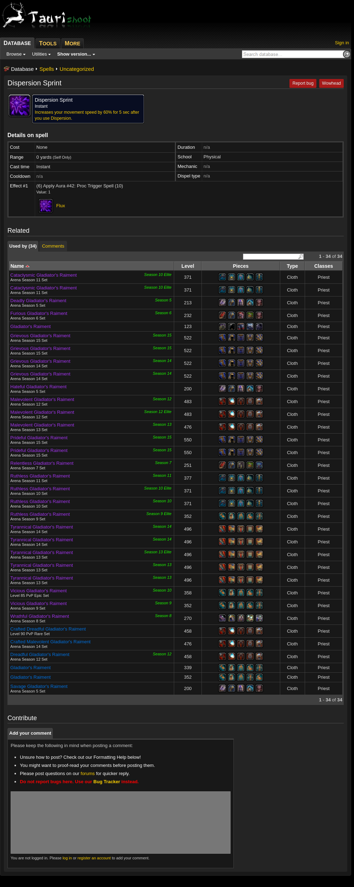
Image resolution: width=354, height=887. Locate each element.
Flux (60, 205)
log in (67, 858)
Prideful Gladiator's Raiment (38, 437)
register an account (94, 858)
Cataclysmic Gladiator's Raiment (43, 275)
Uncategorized (77, 69)
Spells (46, 69)
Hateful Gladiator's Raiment (38, 386)
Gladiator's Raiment (30, 326)
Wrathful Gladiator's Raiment (39, 616)
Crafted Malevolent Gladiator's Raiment (50, 641)
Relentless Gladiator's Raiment (41, 463)
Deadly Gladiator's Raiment (38, 300)
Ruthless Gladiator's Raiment (40, 476)
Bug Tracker (106, 781)
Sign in (342, 42)
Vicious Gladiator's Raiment (38, 590)
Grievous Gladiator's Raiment (40, 335)
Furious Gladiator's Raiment (38, 313)
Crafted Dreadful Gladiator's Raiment (48, 629)
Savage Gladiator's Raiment (38, 686)
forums (88, 773)
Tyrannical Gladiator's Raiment (41, 527)
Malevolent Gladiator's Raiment (42, 399)
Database (22, 69)
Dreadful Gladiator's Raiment (40, 654)
